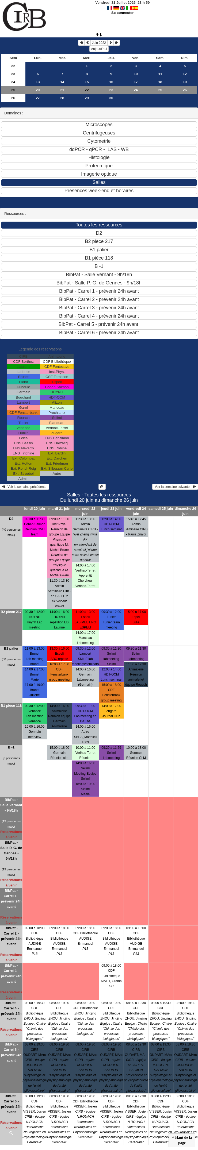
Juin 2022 (99, 43)
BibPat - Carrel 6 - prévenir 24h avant (11, 1104)
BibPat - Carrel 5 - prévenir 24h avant (11, 1052)
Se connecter (122, 13)
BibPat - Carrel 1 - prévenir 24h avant (11, 899)
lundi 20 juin (34, 509)
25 (13, 90)
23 (13, 74)
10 (136, 74)
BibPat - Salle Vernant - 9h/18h (11, 805)
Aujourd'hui (99, 49)
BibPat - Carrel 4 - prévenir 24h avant (11, 1011)
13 (38, 82)
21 (62, 90)
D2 (11, 519)
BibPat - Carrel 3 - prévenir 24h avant (11, 973)
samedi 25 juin (160, 509)
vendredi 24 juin (136, 511)
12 (185, 74)
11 (160, 74)
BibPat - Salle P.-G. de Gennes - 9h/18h (11, 850)
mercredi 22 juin (85, 511)
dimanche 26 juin (185, 511)
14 (62, 82)
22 (13, 66)
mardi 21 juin (59, 509)
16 (111, 82)
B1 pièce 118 (11, 706)
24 (13, 82)
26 (185, 90)
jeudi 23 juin (111, 509)
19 (185, 82)
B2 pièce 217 (11, 612)
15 (87, 82)
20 (38, 90)
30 (111, 98)
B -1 (11, 747)
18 (160, 82)
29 (87, 98)
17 (136, 82)
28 (62, 98)
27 (38, 98)
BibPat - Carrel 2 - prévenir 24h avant (11, 936)
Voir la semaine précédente (24, 487)
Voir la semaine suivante (175, 487)
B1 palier (11, 648)
